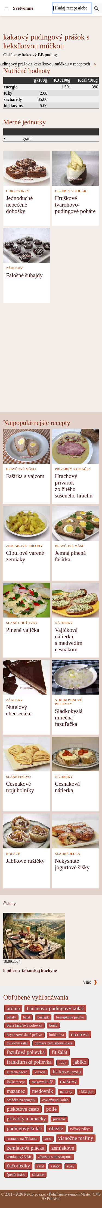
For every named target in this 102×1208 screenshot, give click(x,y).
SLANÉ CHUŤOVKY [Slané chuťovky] (22, 623)
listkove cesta (66, 1071)
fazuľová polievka (26, 1052)
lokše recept (16, 1082)
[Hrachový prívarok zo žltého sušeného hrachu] (75, 445)
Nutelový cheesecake (19, 710)
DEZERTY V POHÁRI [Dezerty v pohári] (71, 191)
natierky (66, 1092)
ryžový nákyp (80, 1129)
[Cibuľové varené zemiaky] (26, 522)
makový (68, 1081)
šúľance (38, 1175)
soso (48, 1139)
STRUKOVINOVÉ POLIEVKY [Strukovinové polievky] (68, 702)
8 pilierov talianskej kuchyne (30, 970)
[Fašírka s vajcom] (26, 445)
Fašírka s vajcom (25, 476)
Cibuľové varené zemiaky (25, 556)
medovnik (42, 1091)
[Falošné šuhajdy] (26, 245)
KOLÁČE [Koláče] (13, 854)
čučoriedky (18, 1166)
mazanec (16, 1091)
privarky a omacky (26, 1118)
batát (26, 1017)
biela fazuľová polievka (24, 1025)
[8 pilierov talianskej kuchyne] (34, 935)
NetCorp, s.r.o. (35, 1194)
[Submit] (96, 8)
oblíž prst (86, 1092)
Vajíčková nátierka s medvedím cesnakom (68, 639)
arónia (13, 1008)
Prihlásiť (53, 1199)
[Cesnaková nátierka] (75, 753)
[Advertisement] (51, 359)
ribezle (56, 1128)
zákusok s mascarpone (55, 1157)
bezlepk (43, 1017)
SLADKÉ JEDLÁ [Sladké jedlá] (67, 854)
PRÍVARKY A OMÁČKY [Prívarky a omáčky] (73, 469)
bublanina (56, 1035)
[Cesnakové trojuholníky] (26, 753)
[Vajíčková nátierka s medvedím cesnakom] (75, 600)
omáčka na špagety (21, 1100)
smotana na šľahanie (22, 1139)
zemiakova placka (25, 1148)
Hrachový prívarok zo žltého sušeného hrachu (73, 486)
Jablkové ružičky (25, 861)
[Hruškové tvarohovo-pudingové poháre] (75, 168)
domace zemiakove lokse (53, 1043)
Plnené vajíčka (22, 630)
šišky (71, 1166)
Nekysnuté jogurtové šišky (72, 864)
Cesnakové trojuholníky (20, 787)
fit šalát (59, 1052)
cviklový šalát (17, 1043)
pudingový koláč (24, 1128)
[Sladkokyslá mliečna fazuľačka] (75, 676)
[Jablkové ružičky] (26, 830)
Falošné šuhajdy (24, 275)
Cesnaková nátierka (67, 787)
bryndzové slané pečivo (24, 1035)
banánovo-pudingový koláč (55, 1008)
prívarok (59, 1119)
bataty (11, 1017)
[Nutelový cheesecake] (26, 676)
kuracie (40, 1072)
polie (51, 1109)
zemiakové (62, 1148)
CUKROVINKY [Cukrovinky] (17, 191)
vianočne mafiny (75, 1138)
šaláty (55, 1166)
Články (9, 903)
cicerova (80, 1034)
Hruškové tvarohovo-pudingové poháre (75, 204)
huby (62, 1062)
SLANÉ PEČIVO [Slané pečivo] (18, 777)
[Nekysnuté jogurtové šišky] (75, 830)
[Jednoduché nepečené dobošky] (26, 168)
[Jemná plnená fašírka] (75, 522)
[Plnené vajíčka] (26, 600)
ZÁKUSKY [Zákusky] (14, 268)
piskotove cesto (23, 1109)
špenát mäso (16, 1175)
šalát (40, 1166)
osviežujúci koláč (55, 1100)
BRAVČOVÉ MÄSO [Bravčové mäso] (21, 469)
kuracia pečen (17, 1072)
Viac (90, 982)
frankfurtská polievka (29, 1062)
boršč (53, 1025)
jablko (79, 1062)
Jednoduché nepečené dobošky (19, 204)
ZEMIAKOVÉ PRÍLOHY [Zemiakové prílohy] (24, 546)
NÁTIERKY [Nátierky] (64, 623)
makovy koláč (42, 1082)
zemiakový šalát (19, 1157)
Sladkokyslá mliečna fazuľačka (69, 717)
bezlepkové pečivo (70, 1017)
